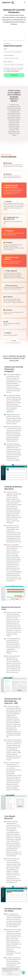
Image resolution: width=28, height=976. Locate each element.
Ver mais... (14, 266)
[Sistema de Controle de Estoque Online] (14, 163)
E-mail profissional (9, 55)
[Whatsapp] (23, 972)
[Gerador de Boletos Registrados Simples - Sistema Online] (14, 174)
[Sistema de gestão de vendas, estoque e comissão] (14, 201)
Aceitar (16, 973)
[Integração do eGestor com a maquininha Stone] (14, 186)
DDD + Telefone (8, 62)
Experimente (14, 964)
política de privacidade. (13, 71)
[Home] (8, 2)
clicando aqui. (8, 971)
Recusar (10, 973)
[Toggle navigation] (24, 2)
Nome (5, 49)
